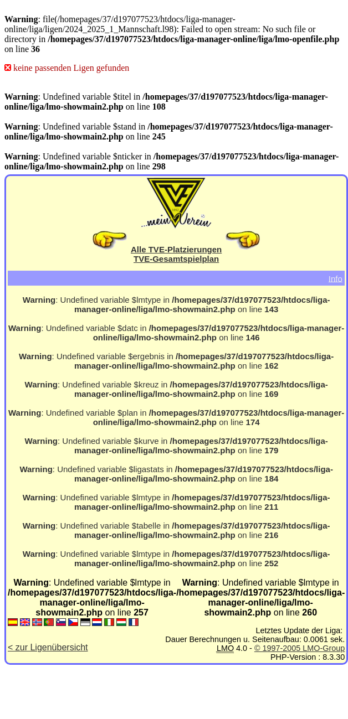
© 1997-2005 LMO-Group (299, 648)
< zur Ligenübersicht (48, 647)
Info (335, 278)
